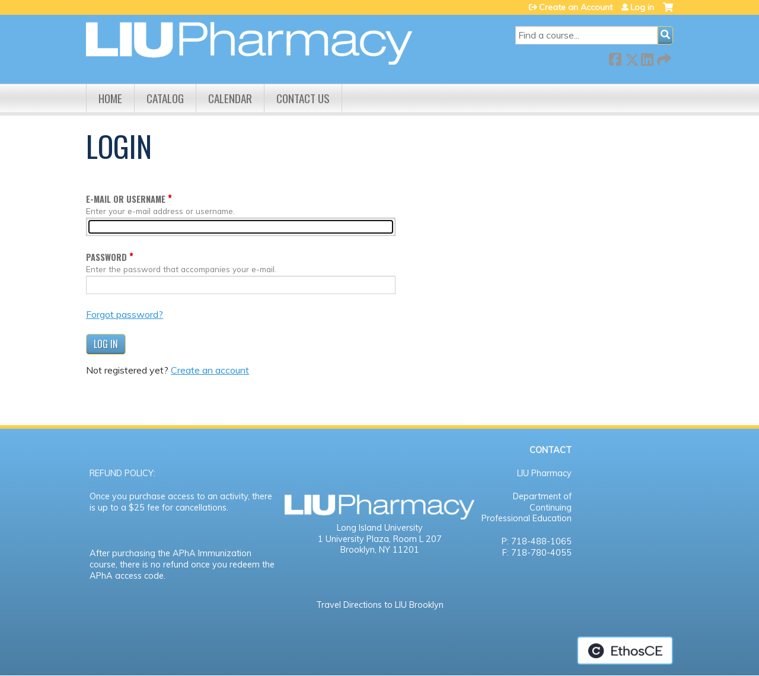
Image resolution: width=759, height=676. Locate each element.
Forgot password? (124, 314)
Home (110, 98)
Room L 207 (417, 539)
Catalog (165, 98)
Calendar (230, 98)
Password (106, 257)
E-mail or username (125, 199)
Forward (663, 57)
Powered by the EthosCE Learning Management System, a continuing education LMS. (625, 650)
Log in (642, 7)
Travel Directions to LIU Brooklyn (380, 605)
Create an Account (576, 7)
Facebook (615, 57)
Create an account (210, 370)
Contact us (303, 98)
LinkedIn (647, 57)
